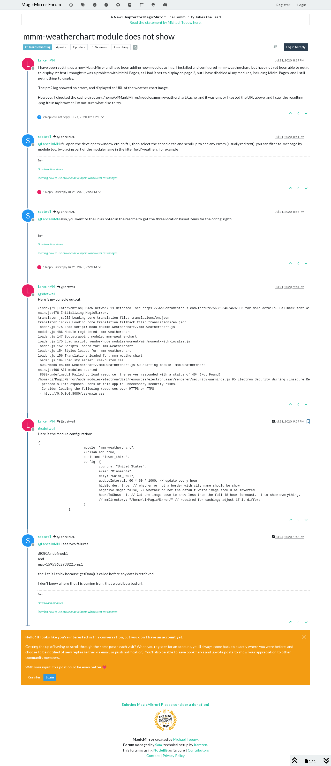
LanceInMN (46, 60)
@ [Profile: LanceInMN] (49, 144)
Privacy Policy (174, 755)
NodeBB (160, 750)
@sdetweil (66, 287)
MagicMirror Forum (41, 4)
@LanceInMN (64, 137)
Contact (153, 755)
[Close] (304, 637)
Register (34, 677)
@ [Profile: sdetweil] (46, 294)
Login (50, 677)
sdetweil (44, 137)
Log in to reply (295, 47)
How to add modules (50, 169)
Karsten (200, 744)
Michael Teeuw (185, 739)
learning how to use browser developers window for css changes (77, 178)
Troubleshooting (37, 47)
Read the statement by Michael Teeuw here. (165, 22)
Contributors (198, 750)
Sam (158, 744)
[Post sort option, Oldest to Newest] (275, 47)
